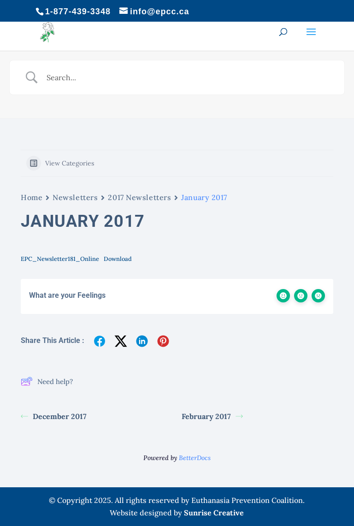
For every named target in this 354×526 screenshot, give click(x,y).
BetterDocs (195, 458)
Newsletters (75, 197)
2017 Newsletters (139, 197)
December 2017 (54, 416)
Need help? (47, 381)
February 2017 (212, 416)
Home (31, 197)
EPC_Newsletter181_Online (60, 259)
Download (118, 259)
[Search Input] (188, 77)
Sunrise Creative (214, 512)
